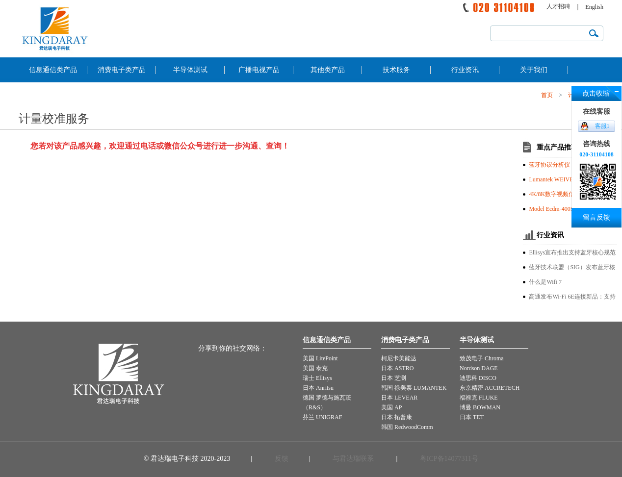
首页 (547, 95)
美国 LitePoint (320, 358)
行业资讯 (465, 70)
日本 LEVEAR (399, 397)
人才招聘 (558, 6)
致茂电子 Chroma (482, 358)
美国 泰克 (315, 368)
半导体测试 (190, 70)
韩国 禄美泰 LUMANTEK (413, 387)
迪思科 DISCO (478, 378)
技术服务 (396, 70)
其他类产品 (328, 70)
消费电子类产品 (122, 70)
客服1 (602, 126)
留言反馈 (596, 217)
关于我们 (533, 70)
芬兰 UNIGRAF (322, 417)
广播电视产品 (259, 70)
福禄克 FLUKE (479, 397)
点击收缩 (596, 93)
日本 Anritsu (318, 387)
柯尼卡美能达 (398, 358)
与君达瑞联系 (353, 458)
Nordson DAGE (479, 368)
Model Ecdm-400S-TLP (557, 208)
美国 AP (391, 407)
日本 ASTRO (397, 368)
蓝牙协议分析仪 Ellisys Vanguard (570, 164)
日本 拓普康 (396, 417)
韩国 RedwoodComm (407, 427)
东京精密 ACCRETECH (489, 387)
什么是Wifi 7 (545, 281)
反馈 (281, 458)
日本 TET (472, 417)
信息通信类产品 (53, 70)
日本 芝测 (393, 378)
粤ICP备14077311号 (448, 458)
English (594, 6)
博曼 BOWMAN (480, 407)
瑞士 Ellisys (317, 378)
